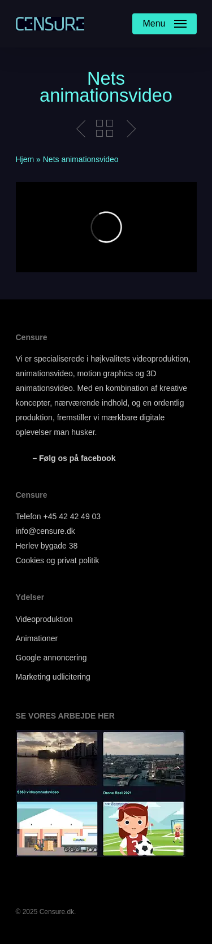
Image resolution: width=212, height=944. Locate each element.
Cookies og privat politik (57, 560)
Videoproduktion (44, 619)
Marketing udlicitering (53, 676)
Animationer (37, 638)
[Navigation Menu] (164, 24)
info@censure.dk (45, 531)
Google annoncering (51, 657)
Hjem (25, 159)
